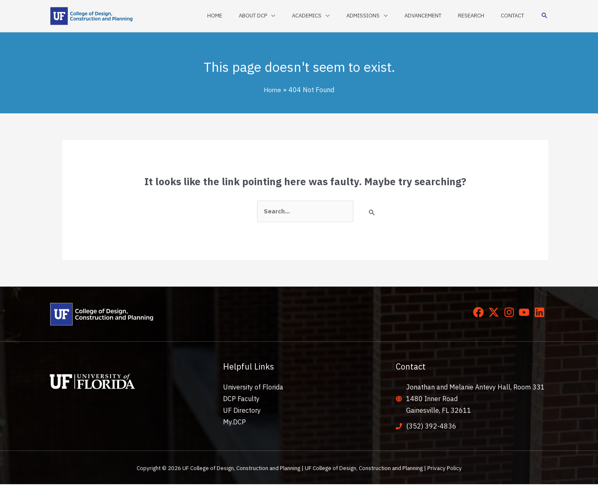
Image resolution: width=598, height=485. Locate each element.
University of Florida (253, 387)
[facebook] (480, 312)
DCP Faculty (241, 399)
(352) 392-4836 (431, 427)
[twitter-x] (495, 312)
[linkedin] (541, 312)
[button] (544, 16)
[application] (303, 15)
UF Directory (242, 411)
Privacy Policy (444, 469)
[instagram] (511, 312)
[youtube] (526, 312)
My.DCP (234, 423)
